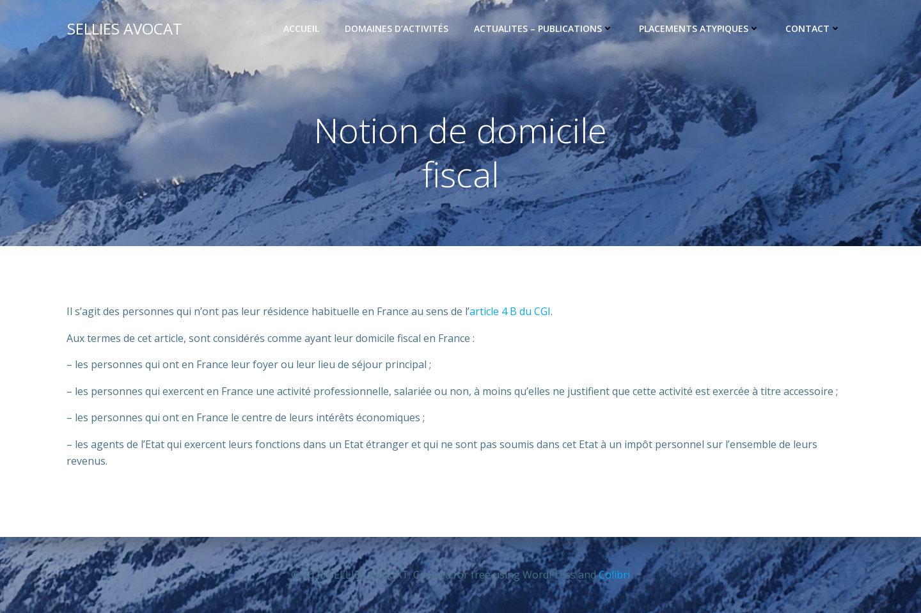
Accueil (302, 29)
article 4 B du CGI (510, 312)
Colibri (614, 575)
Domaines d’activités (397, 29)
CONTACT (814, 29)
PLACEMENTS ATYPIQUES (700, 29)
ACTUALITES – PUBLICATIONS (544, 29)
